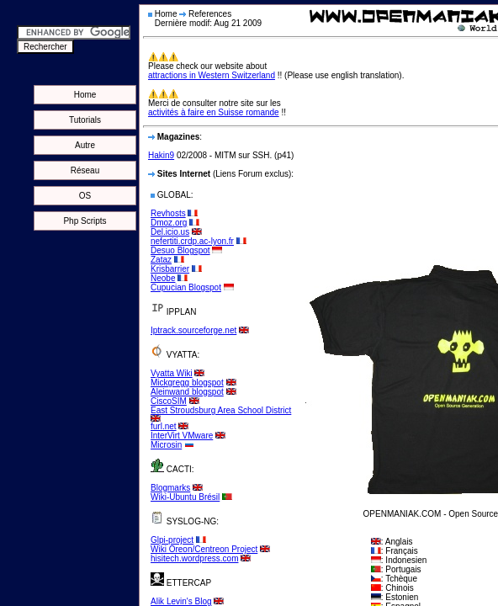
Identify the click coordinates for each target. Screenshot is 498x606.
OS (85, 195)
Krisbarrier (170, 269)
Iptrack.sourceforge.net (193, 330)
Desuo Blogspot (180, 250)
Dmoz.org (169, 222)
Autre (85, 145)
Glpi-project (172, 540)
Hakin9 (161, 155)
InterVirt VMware (182, 435)
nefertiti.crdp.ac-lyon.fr (192, 241)
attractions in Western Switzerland (211, 75)
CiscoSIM (169, 401)
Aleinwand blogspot (187, 391)
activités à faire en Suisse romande (213, 112)
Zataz (161, 259)
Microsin (166, 444)
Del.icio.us (170, 232)
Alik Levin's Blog (181, 601)
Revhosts (168, 213)
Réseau (85, 170)
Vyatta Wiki (172, 373)
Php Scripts (84, 221)
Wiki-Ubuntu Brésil (185, 497)
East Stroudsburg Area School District (221, 410)
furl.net (164, 426)
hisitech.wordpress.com (194, 558)
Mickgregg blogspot (187, 382)
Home (85, 94)
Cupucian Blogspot (186, 287)
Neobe (163, 278)
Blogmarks (170, 487)
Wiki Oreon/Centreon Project (204, 549)
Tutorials (85, 120)
